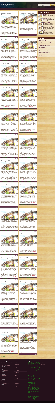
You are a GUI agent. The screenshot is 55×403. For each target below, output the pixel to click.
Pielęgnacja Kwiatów (25, 234)
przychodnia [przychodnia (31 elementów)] (32, 385)
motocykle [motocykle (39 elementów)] (34, 378)
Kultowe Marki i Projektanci (27, 331)
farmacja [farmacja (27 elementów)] (30, 370)
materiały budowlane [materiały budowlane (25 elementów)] (31, 374)
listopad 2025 (17, 372)
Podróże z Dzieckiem (25, 64)
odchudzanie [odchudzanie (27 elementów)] (31, 379)
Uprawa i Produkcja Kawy (27, 185)
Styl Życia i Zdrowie (6, 64)
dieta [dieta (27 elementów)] (31, 368)
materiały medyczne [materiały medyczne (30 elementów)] (33, 375)
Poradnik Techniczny (6, 185)
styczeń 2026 (17, 369)
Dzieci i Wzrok (5, 234)
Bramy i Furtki (5, 282)
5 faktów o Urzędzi (47, 18)
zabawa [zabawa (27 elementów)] (38, 395)
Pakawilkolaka (23, 161)
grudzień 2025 (17, 370)
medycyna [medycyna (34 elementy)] (32, 376)
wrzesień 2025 (17, 375)
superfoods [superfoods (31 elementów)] (34, 389)
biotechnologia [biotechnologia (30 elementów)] (32, 364)
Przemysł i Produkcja (25, 137)
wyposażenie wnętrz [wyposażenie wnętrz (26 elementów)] (31, 395)
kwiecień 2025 (17, 383)
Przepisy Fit (4, 137)
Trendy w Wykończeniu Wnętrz (9, 258)
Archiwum (10, 9)
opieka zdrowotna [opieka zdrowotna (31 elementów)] (32, 381)
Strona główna (4, 9)
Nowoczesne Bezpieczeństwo (27, 13)
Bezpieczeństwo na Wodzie (27, 87)
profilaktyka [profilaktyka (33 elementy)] (32, 383)
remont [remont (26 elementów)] (29, 388)
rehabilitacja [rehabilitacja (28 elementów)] (37, 387)
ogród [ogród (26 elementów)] (35, 379)
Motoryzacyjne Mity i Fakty (27, 282)
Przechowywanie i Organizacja (28, 210)
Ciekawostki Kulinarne (7, 210)
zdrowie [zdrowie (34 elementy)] (31, 399)
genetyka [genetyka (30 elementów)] (35, 371)
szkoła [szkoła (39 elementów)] (32, 391)
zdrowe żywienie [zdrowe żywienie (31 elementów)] (33, 397)
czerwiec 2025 (17, 380)
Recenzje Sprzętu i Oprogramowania (6, 362)
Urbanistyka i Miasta (6, 161)
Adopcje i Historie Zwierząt (8, 307)
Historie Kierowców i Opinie (8, 40)
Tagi (18, 9)
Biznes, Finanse (7, 5)
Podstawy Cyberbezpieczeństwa (9, 87)
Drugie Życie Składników (26, 40)
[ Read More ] (10, 58)
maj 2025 (16, 381)
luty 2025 (16, 386)
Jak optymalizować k (47, 30)
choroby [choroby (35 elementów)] (32, 367)
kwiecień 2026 (17, 364)
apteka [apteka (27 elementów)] (33, 362)
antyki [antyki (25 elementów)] (29, 362)
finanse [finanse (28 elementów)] (35, 370)
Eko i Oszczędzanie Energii (8, 111)
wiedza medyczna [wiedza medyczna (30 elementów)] (33, 394)
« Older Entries (2, 356)
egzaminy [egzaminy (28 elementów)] (36, 369)
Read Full (16, 37)
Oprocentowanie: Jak (47, 26)
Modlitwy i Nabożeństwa (26, 258)
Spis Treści (15, 9)
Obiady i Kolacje (24, 111)
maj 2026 (16, 362)
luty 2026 (16, 367)
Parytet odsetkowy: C (47, 22)
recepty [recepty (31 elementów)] (31, 387)
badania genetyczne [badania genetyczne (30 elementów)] (34, 363)
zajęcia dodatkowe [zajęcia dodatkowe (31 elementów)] (33, 396)
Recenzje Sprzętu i (47, 14)
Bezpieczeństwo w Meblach (27, 307)
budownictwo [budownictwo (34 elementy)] (33, 366)
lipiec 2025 (16, 378)
